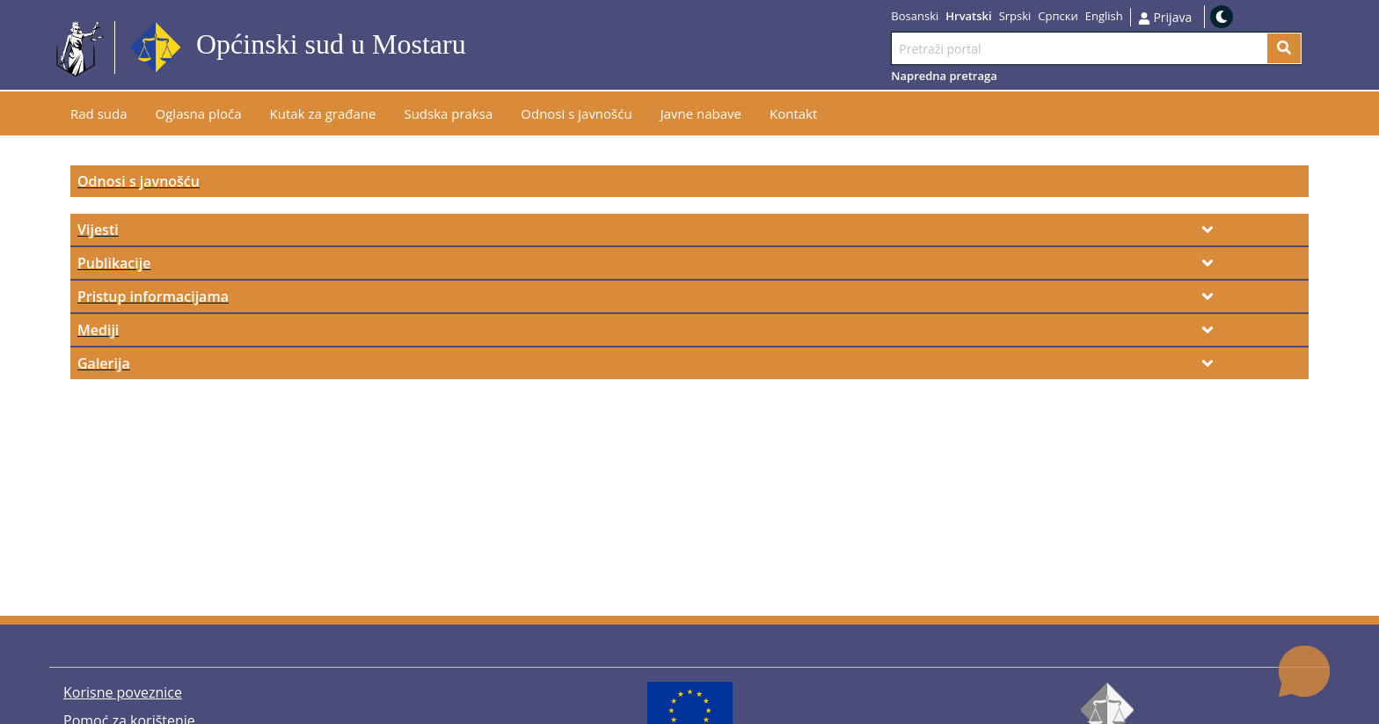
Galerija (103, 363)
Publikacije (113, 263)
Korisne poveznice (122, 692)
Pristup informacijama (153, 296)
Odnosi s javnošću (138, 181)
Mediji (98, 330)
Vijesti (98, 229)
